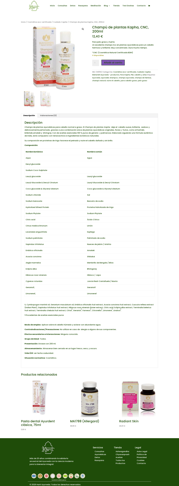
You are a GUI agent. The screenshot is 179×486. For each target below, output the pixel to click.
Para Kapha (125, 75)
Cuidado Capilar (60, 22)
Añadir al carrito (113, 62)
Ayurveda (96, 78)
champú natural (99, 80)
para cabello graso (129, 80)
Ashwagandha (122, 451)
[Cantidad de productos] (95, 63)
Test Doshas (128, 6)
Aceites (119, 457)
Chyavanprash (122, 454)
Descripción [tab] (29, 115)
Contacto (141, 6)
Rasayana (83, 6)
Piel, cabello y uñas (139, 75)
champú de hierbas (143, 78)
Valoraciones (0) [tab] (48, 115)
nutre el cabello (113, 80)
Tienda (116, 6)
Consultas (62, 6)
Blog (106, 6)
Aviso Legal (142, 451)
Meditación (96, 6)
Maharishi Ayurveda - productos (105, 75)
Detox (72, 6)
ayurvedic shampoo (109, 78)
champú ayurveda (126, 78)
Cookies (140, 460)
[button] (83, 29)
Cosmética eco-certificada (39, 22)
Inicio (52, 6)
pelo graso (142, 80)
